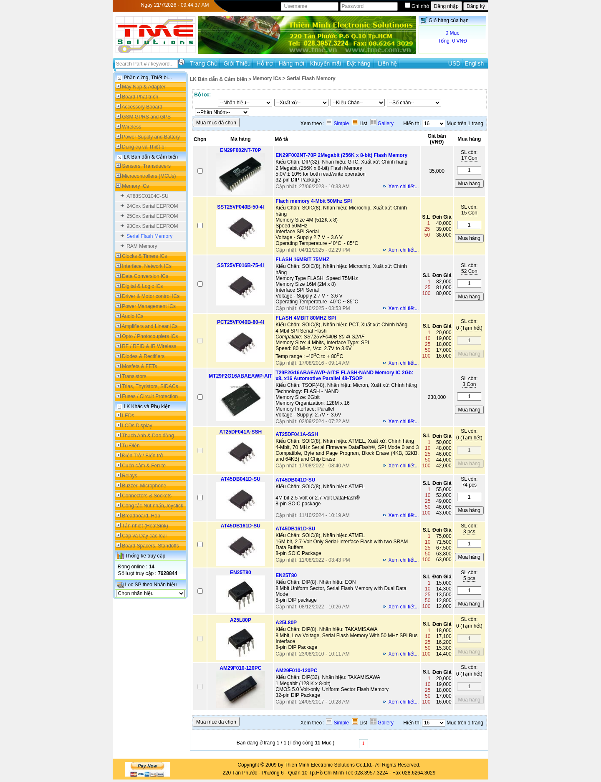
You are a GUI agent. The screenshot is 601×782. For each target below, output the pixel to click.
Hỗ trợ (264, 63)
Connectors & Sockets (147, 496)
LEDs (128, 416)
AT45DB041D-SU (240, 479)
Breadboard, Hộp (141, 516)
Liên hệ (387, 63)
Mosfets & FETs (139, 366)
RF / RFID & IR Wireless (149, 346)
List (359, 123)
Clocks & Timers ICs (144, 256)
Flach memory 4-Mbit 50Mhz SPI (313, 201)
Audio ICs (133, 316)
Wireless (131, 127)
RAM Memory (141, 246)
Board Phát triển (140, 97)
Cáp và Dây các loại (144, 536)
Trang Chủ (204, 63)
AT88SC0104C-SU (147, 196)
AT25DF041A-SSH (240, 432)
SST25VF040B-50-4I (240, 207)
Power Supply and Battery (151, 137)
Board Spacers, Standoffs (150, 546)
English (474, 63)
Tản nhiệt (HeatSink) (145, 526)
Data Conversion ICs (145, 276)
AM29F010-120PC (240, 668)
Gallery (382, 123)
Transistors (134, 376)
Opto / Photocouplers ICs (150, 336)
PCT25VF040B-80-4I (240, 322)
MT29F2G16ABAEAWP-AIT (240, 376)
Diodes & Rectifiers (143, 356)
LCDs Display (137, 426)
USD (454, 63)
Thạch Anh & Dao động (148, 436)
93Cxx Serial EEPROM (152, 226)
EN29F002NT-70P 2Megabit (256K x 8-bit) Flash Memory (341, 155)
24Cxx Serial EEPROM (152, 206)
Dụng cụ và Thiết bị (143, 147)
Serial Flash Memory (149, 236)
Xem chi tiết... (403, 186)
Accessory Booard (142, 107)
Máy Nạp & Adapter (143, 87)
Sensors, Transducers (146, 166)
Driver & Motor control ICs (150, 296)
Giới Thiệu (237, 63)
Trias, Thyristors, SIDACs (150, 386)
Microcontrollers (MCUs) (149, 176)
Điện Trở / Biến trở (142, 456)
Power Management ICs (149, 306)
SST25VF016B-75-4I (240, 265)
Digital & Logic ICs (142, 286)
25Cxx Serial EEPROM (152, 216)
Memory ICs (135, 186)
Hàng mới (291, 63)
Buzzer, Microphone (144, 486)
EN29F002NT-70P (240, 150)
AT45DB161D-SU (240, 526)
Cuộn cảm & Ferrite (144, 466)
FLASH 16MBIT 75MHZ (302, 259)
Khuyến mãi (325, 63)
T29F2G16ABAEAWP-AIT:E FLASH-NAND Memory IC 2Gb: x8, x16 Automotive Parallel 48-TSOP (344, 375)
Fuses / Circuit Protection (150, 396)
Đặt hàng (359, 63)
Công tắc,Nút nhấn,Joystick (152, 506)
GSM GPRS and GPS (146, 117)
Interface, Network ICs (147, 266)
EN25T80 (240, 572)
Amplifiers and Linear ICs (150, 326)
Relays (129, 476)
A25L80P (240, 620)
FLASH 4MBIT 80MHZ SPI (305, 318)
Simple (337, 123)
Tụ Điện (131, 446)
